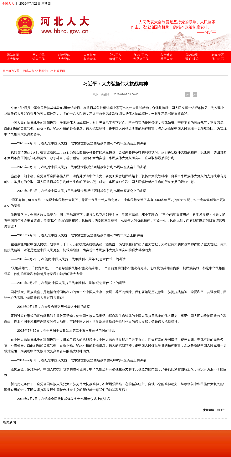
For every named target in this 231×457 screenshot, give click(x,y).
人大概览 (13, 59)
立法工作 (115, 55)
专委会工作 (141, 59)
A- (187, 94)
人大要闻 (64, 59)
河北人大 (28, 70)
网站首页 (13, 55)
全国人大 (8, 3)
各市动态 (166, 55)
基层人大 (166, 59)
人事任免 (90, 55)
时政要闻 (64, 55)
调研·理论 (191, 59)
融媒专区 (218, 55)
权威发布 (90, 59)
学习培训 (192, 55)
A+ (195, 94)
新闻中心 (44, 70)
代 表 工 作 (140, 55)
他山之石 (218, 59)
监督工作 (115, 59)
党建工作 (38, 59)
